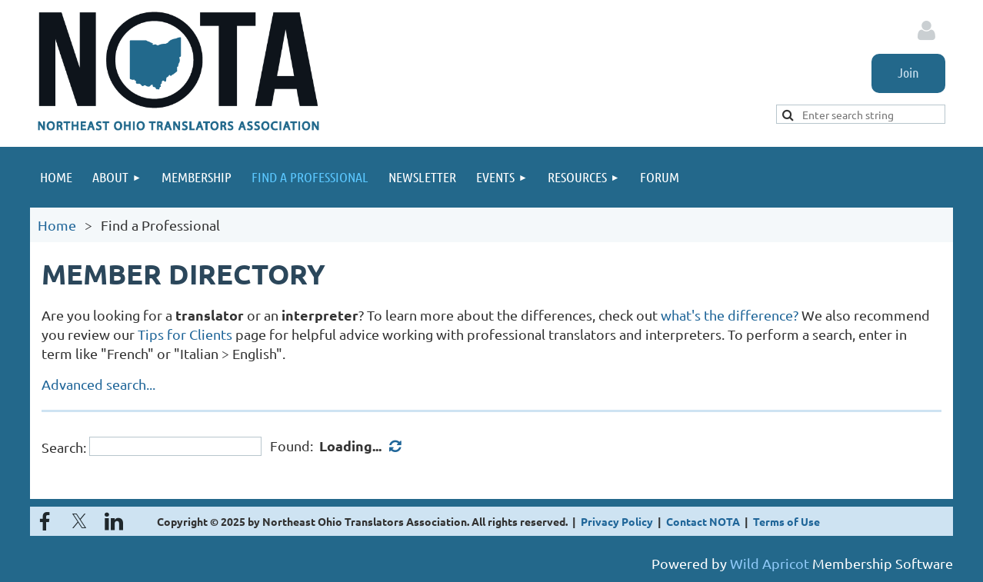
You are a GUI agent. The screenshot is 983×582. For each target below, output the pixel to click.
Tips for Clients (185, 334)
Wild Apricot (769, 563)
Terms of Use (786, 521)
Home (57, 225)
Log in (926, 31)
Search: (64, 446)
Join (908, 72)
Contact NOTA (703, 521)
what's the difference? (729, 315)
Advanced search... (98, 384)
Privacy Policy (617, 521)
